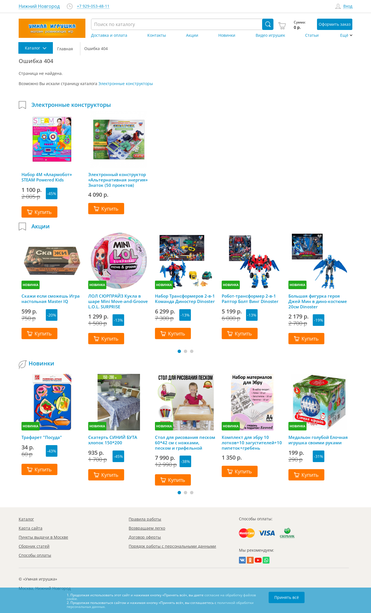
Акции (192, 35)
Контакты (156, 35)
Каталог (26, 519)
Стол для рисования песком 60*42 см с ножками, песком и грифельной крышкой (185, 442)
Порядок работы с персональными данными (172, 546)
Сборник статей (34, 546)
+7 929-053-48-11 (93, 6)
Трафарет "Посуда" (41, 437)
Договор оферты (145, 537)
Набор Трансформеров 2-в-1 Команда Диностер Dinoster (185, 298)
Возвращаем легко (147, 528)
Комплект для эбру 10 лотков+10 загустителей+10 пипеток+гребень (252, 442)
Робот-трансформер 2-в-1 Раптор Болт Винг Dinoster (250, 298)
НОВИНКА (30, 285)
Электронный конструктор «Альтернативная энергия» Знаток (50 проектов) (118, 180)
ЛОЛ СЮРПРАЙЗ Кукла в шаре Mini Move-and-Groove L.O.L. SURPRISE (118, 301)
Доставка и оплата (109, 35)
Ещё (344, 35)
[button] (179, 351)
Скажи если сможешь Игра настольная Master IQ (50, 298)
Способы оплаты (35, 555)
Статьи (312, 35)
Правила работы (145, 519)
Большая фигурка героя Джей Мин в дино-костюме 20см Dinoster (317, 301)
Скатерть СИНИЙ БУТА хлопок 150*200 (112, 440)
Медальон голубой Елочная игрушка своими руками (318, 440)
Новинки (226, 35)
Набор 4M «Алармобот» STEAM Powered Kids (46, 177)
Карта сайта (30, 528)
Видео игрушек (270, 35)
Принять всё (286, 597)
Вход (347, 6)
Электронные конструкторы (125, 83)
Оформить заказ (335, 24)
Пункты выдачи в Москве (43, 537)
